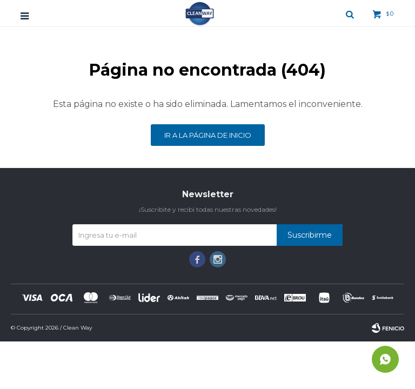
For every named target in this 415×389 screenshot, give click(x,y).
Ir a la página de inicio (207, 135)
